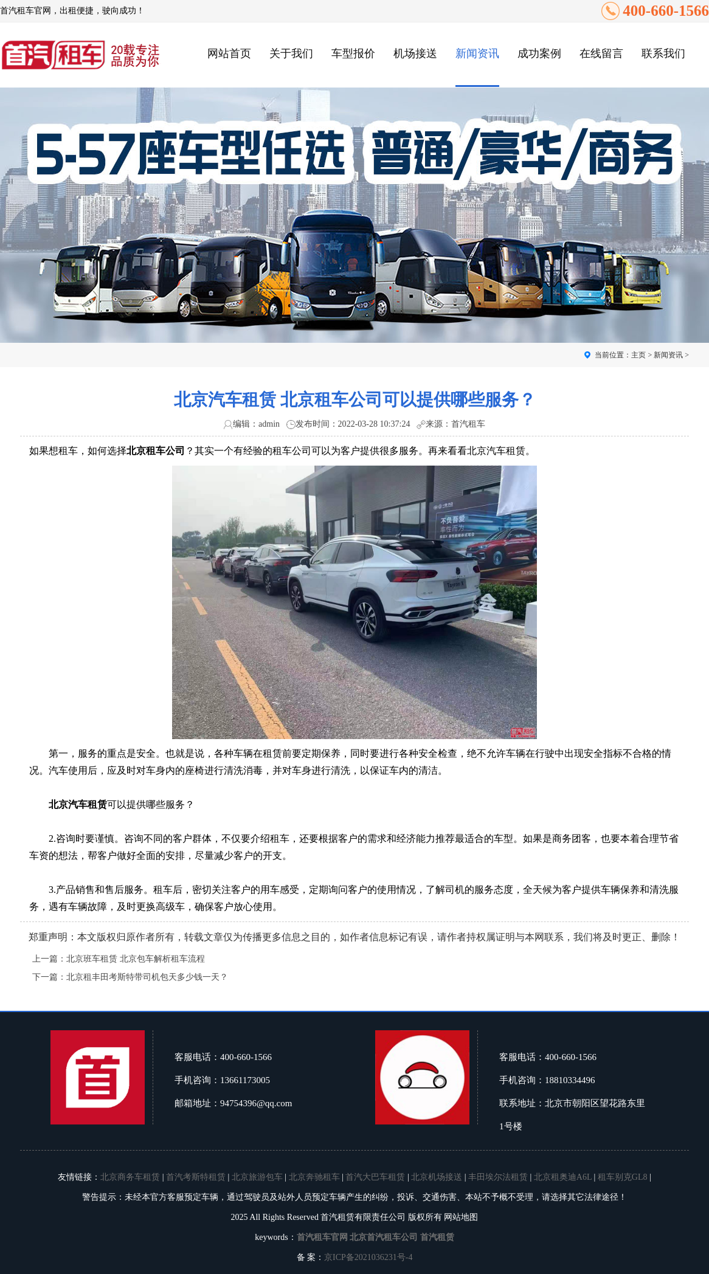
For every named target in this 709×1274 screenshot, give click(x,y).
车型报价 (353, 53)
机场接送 (415, 53)
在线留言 (601, 53)
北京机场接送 (436, 1177)
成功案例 (539, 53)
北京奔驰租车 (314, 1177)
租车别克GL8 (623, 1177)
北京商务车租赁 (130, 1177)
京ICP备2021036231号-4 (368, 1257)
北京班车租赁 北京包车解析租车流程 (135, 958)
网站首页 (229, 53)
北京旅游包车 (257, 1177)
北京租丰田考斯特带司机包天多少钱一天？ (147, 977)
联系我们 (663, 53)
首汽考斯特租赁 (196, 1177)
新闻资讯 (477, 53)
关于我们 (291, 53)
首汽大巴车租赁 (375, 1177)
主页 (638, 355)
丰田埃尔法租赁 (498, 1177)
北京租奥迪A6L (563, 1177)
